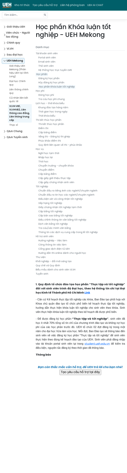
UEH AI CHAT (95, 5)
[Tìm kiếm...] (25, 15)
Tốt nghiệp (42, 186)
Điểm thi (43, 128)
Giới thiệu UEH (16, 26)
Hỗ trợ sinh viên (45, 236)
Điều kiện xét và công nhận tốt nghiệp (60, 199)
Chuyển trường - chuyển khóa (56, 166)
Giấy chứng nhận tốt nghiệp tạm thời (60, 207)
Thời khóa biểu (46, 116)
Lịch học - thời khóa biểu (50, 103)
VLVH (10, 48)
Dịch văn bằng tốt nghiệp (53, 224)
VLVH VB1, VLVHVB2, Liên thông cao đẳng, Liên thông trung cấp (19, 113)
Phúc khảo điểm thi (49, 141)
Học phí (40, 91)
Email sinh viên (46, 62)
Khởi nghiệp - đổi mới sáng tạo (54, 261)
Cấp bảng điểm (47, 132)
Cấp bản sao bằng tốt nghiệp (55, 216)
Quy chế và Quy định (48, 265)
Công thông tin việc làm (52, 245)
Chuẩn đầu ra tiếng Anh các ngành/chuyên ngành (67, 191)
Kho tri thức (22, 5)
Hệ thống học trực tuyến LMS (55, 70)
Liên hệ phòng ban (72, 5)
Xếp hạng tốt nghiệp (50, 203)
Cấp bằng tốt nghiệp (50, 211)
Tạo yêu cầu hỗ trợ (45, 5)
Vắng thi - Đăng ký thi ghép (54, 137)
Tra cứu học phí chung (51, 99)
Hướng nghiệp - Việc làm (52, 240)
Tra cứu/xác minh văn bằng (54, 228)
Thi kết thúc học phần (48, 120)
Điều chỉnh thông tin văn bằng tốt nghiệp (62, 220)
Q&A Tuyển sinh (17, 137)
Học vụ (40, 149)
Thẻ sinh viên (46, 66)
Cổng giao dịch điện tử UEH (54, 249)
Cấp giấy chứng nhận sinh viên (56, 182)
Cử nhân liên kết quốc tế (18, 100)
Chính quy (13, 42)
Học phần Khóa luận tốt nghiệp (57, 87)
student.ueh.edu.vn (97, 343)
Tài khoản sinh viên (47, 53)
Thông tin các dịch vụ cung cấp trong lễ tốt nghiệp (68, 232)
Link (87, 292)
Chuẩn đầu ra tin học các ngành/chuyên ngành (66, 195)
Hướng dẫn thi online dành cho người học (62, 253)
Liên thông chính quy (18, 91)
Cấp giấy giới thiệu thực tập (54, 178)
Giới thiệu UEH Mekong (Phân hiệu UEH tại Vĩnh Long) (18, 71)
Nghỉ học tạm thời (48, 153)
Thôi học (43, 161)
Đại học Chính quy (17, 83)
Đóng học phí (46, 95)
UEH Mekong (15, 60)
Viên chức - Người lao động (18, 34)
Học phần (41, 74)
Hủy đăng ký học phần (51, 82)
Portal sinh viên (47, 58)
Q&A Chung (14, 131)
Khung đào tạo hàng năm (53, 107)
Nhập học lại (45, 157)
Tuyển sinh (42, 274)
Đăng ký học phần (49, 78)
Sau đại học (15, 54)
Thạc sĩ (13, 125)
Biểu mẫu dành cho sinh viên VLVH (55, 270)
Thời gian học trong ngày (52, 112)
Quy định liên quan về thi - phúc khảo (60, 145)
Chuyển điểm (46, 170)
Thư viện (41, 257)
